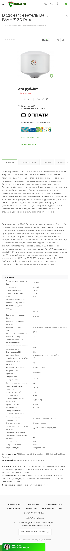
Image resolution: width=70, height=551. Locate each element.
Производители (53, 504)
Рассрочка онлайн (30, 137)
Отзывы (47, 162)
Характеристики (29, 162)
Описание (9, 162)
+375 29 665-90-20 (35, 513)
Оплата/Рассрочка (52, 508)
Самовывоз (13, 508)
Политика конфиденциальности (37, 540)
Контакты (31, 508)
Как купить (33, 504)
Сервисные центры (30, 144)
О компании (14, 504)
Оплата (61, 162)
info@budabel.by (36, 518)
